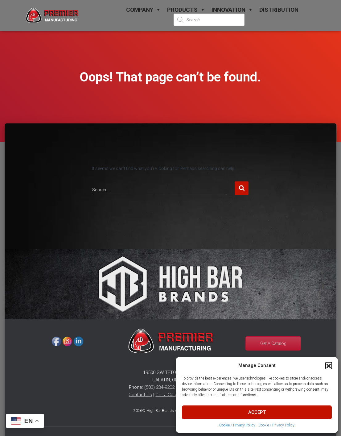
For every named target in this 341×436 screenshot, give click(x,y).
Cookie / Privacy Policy (237, 425)
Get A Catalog (273, 343)
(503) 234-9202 (159, 387)
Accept (257, 412)
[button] (329, 365)
